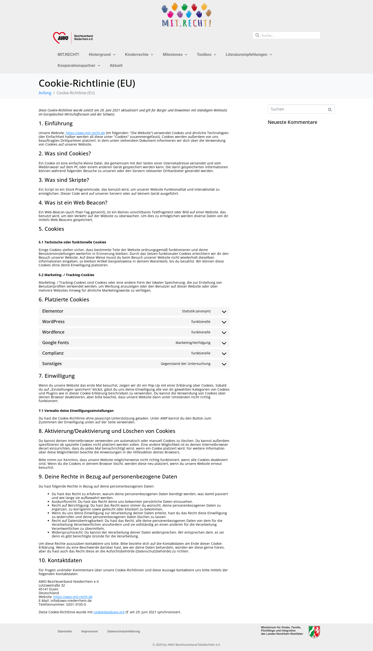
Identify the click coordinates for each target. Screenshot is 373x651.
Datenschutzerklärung (123, 631)
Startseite (65, 631)
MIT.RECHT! (68, 54)
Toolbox (206, 54)
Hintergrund (102, 54)
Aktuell (116, 65)
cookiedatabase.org (109, 612)
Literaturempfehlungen (249, 54)
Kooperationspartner (79, 65)
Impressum (89, 631)
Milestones (175, 54)
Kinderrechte (139, 54)
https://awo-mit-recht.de (85, 133)
